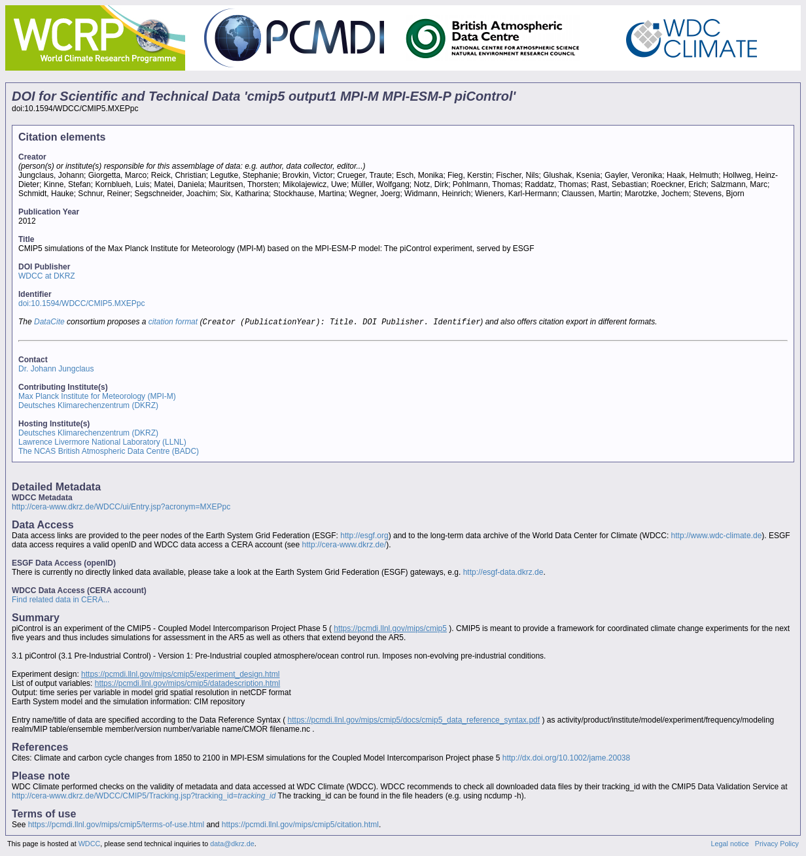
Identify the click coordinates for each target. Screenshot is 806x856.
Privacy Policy (777, 845)
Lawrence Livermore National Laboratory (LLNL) (102, 443)
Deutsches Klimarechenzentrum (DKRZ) (88, 406)
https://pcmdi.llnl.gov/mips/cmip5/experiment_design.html (180, 675)
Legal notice (730, 845)
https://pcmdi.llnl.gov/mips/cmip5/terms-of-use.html (116, 825)
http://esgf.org (364, 536)
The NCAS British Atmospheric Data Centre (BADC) (108, 452)
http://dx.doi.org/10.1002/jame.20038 (566, 759)
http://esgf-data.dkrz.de (503, 573)
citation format (173, 323)
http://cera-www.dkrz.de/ (344, 546)
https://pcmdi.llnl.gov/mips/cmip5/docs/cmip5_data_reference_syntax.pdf (414, 721)
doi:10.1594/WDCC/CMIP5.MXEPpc (81, 303)
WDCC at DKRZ (46, 276)
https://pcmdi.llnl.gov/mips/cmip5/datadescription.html (187, 684)
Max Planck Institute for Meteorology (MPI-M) (97, 397)
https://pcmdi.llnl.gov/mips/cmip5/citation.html (300, 825)
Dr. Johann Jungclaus (56, 370)
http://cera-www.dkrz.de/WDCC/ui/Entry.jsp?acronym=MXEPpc (121, 508)
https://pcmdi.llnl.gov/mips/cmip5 (390, 629)
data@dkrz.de (232, 845)
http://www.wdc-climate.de (716, 536)
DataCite (49, 323)
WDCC (90, 845)
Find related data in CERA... (60, 601)
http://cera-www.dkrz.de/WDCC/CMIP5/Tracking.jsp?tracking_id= (143, 797)
